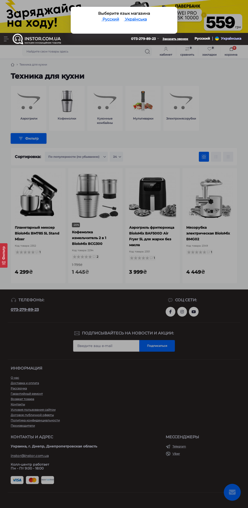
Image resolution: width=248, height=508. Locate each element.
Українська (135, 19)
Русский (110, 19)
